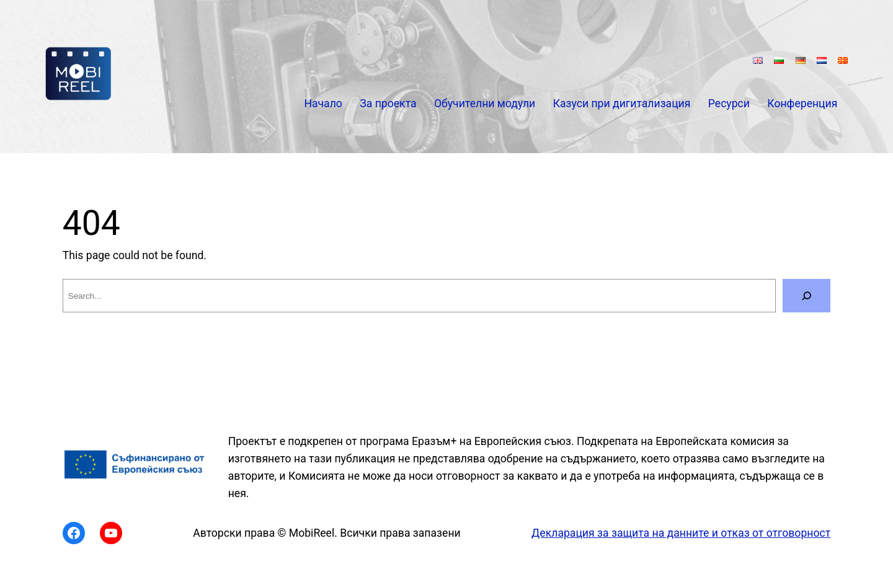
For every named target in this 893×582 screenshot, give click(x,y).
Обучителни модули (484, 103)
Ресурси (729, 103)
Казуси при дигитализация (622, 103)
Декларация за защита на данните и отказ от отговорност (680, 533)
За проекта (388, 103)
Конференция (802, 103)
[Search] (806, 295)
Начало (323, 103)
